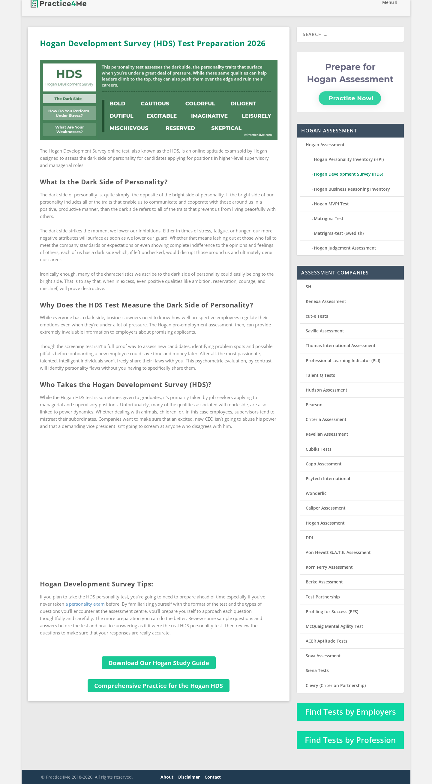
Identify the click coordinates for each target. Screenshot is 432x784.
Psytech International (328, 478)
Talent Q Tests (320, 375)
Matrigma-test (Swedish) (339, 233)
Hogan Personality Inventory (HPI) (349, 159)
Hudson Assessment (326, 390)
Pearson (314, 404)
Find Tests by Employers (350, 711)
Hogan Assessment (325, 144)
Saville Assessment (325, 331)
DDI (309, 537)
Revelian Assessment (327, 434)
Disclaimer (189, 777)
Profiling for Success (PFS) (332, 611)
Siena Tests (317, 670)
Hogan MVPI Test (331, 204)
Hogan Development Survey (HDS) (348, 174)
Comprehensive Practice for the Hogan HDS (158, 686)
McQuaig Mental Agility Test (334, 626)
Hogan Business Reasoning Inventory (352, 189)
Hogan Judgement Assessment (345, 248)
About (166, 777)
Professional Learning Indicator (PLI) (343, 360)
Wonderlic (316, 493)
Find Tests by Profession (350, 739)
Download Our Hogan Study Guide (158, 663)
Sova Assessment (323, 655)
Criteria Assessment (326, 419)
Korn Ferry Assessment (329, 567)
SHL (310, 286)
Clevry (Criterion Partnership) (336, 685)
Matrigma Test (329, 218)
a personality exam (85, 604)
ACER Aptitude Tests (326, 641)
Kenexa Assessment (326, 301)
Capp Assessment (324, 464)
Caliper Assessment (326, 508)
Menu (388, 8)
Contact (213, 777)
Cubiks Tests (319, 449)
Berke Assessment (324, 582)
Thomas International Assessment (341, 345)
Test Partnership (323, 597)
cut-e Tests (317, 316)
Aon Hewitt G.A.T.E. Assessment (338, 552)
